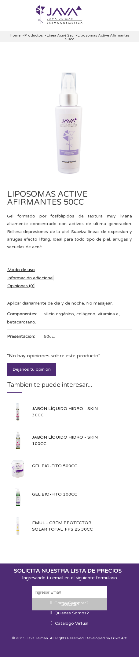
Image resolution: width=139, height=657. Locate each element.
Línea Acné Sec (61, 35)
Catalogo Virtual (71, 623)
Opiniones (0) (21, 285)
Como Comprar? (71, 603)
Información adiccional (30, 278)
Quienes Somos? (71, 613)
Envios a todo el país (71, 592)
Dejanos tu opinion (32, 369)
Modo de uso (21, 269)
